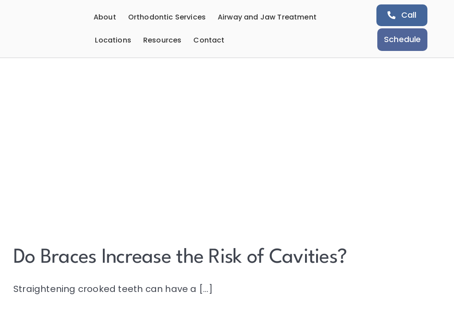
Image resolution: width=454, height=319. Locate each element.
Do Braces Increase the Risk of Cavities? (180, 258)
